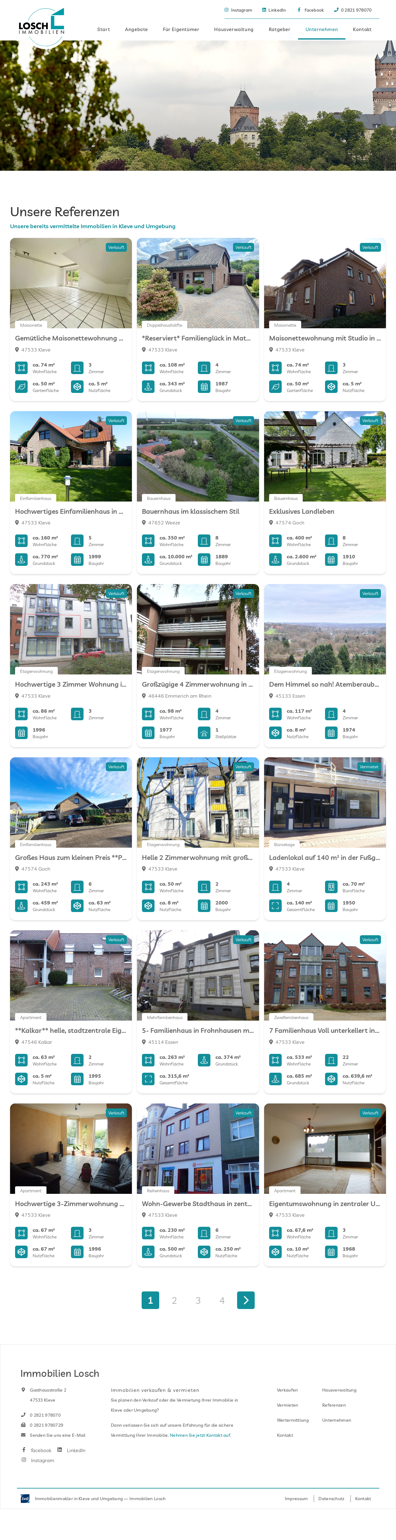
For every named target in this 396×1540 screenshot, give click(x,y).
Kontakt (362, 29)
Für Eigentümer (181, 29)
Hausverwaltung (233, 29)
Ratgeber (279, 29)
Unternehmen (322, 29)
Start (103, 29)
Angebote (136, 29)
